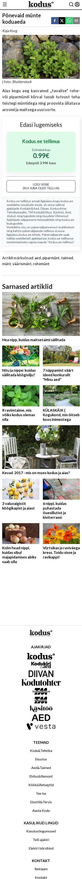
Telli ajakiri (41, 840)
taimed (67, 258)
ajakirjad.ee (39, 238)
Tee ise (41, 793)
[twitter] (61, 21)
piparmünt (51, 258)
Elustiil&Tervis (41, 802)
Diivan (44, 208)
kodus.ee (67, 201)
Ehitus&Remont (41, 776)
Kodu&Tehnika (41, 750)
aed (38, 258)
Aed (68, 212)
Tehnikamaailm (17, 212)
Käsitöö (58, 212)
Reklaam (41, 869)
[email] (76, 21)
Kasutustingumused (41, 831)
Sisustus (41, 759)
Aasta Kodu (41, 810)
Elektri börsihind (41, 848)
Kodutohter (58, 208)
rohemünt (41, 263)
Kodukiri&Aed (29, 208)
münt (6, 263)
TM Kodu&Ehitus (40, 212)
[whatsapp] (69, 21)
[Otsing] (71, 5)
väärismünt (21, 263)
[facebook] (54, 21)
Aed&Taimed (41, 768)
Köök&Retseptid (41, 785)
